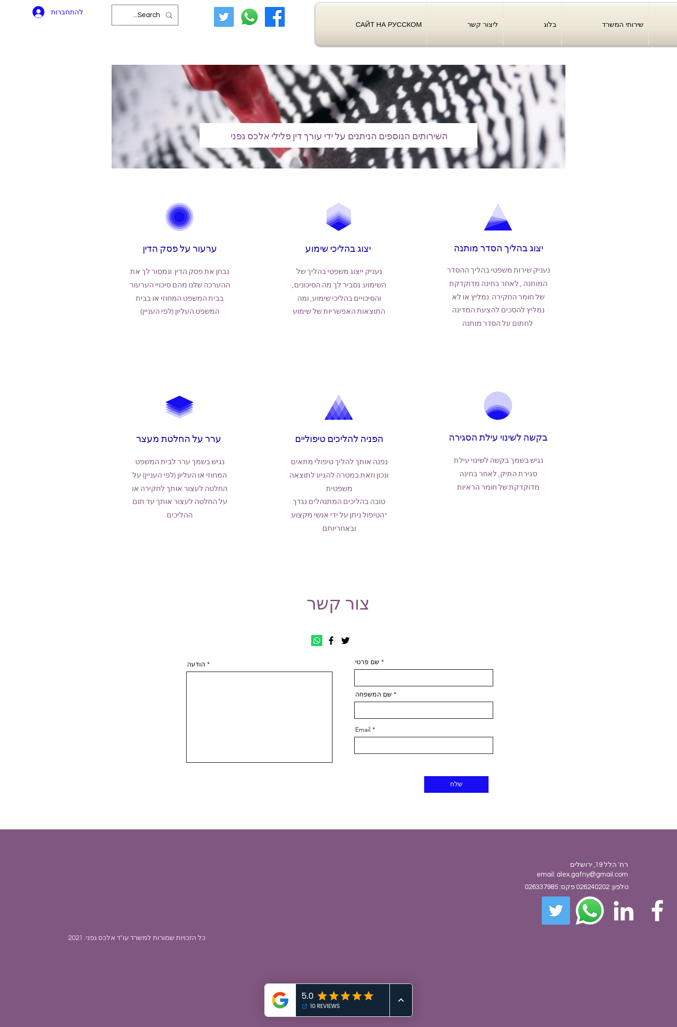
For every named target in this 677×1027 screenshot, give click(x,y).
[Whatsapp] (249, 17)
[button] (605, 24)
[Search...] (146, 15)
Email (362, 729)
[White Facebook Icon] (657, 910)
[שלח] (456, 784)
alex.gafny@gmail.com (592, 874)
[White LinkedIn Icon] (623, 910)
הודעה (197, 664)
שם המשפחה (374, 694)
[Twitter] (224, 17)
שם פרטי (367, 662)
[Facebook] (275, 17)
